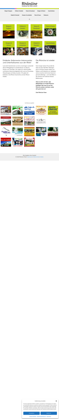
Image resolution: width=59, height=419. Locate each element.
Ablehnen (48, 413)
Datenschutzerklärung (41, 416)
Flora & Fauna (37, 15)
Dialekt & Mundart (15, 15)
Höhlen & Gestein (19, 11)
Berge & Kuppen (8, 11)
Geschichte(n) (51, 11)
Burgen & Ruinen (41, 11)
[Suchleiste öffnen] (29, 19)
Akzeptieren (31, 413)
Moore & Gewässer (30, 11)
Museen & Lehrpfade (27, 15)
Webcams (46, 15)
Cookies (41, 157)
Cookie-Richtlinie (32, 416)
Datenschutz (36, 157)
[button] (56, 401)
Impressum (49, 416)
